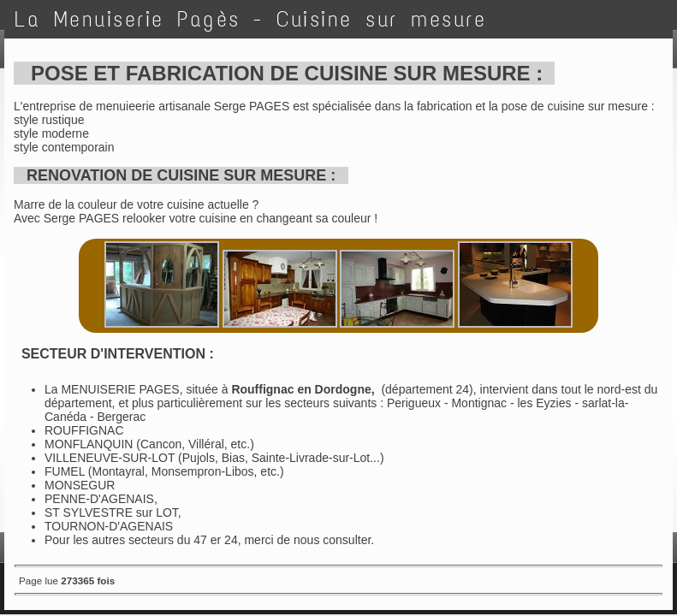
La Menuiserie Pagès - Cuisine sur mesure (250, 19)
